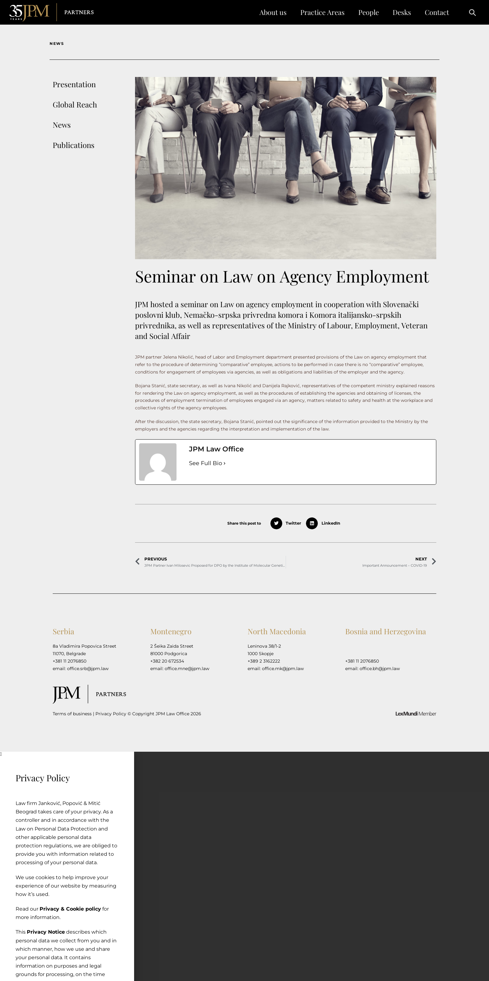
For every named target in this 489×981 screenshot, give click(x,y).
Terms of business (72, 714)
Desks (402, 12)
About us (273, 12)
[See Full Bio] (224, 463)
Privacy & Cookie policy (68, 909)
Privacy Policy (110, 714)
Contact (437, 12)
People (368, 12)
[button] (469, 12)
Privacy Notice (44, 932)
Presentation (74, 84)
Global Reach (75, 104)
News (62, 125)
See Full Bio (205, 463)
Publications (73, 145)
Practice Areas (322, 12)
